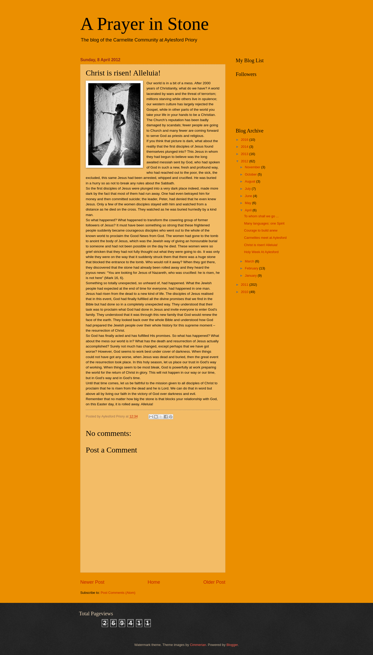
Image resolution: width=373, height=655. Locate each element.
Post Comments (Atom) (118, 593)
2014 (245, 147)
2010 (245, 292)
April (248, 210)
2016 (245, 140)
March (250, 261)
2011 (245, 285)
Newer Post (92, 582)
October (251, 174)
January (251, 275)
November (253, 167)
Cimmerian (198, 645)
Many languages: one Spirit (264, 223)
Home (154, 582)
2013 (245, 154)
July (248, 189)
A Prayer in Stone (144, 24)
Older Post (214, 582)
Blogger (232, 645)
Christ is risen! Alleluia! (261, 245)
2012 (245, 161)
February (252, 268)
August (250, 181)
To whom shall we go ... (261, 216)
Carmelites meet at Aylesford (265, 238)
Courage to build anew (260, 230)
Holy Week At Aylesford (261, 252)
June (249, 196)
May (248, 203)
